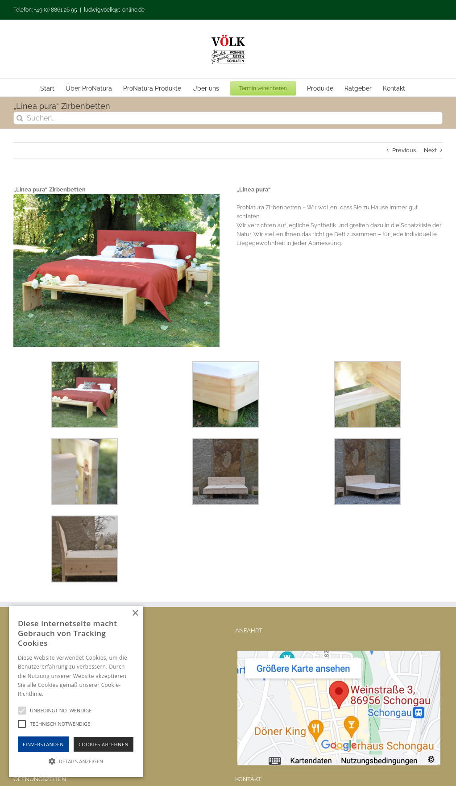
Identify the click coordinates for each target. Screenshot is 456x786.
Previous (404, 150)
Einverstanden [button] (43, 744)
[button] (76, 761)
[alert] (76, 691)
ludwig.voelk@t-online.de (114, 10)
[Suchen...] (228, 118)
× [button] (135, 613)
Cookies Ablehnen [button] (104, 744)
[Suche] (19, 118)
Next (430, 150)
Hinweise (56, 693)
